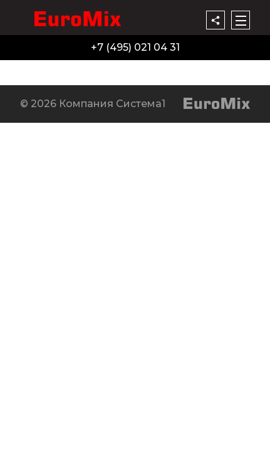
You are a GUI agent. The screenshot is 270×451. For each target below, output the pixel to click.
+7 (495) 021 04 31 (135, 47)
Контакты (190, 67)
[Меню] (240, 20)
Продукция (33, 67)
